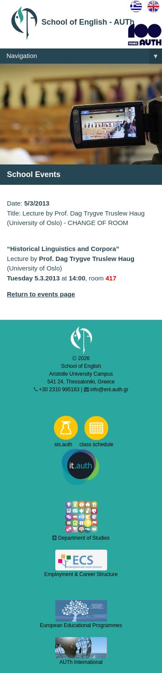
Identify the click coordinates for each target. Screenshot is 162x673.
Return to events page (41, 294)
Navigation (84, 56)
